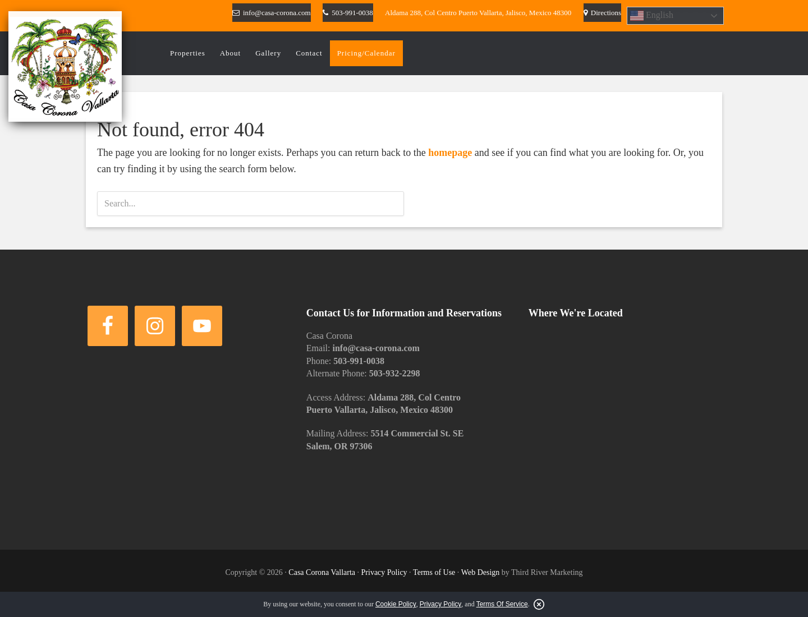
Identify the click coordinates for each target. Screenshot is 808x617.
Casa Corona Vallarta (321, 572)
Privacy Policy (384, 572)
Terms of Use (434, 572)
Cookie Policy (395, 604)
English (651, 15)
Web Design (480, 572)
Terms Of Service (502, 604)
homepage (450, 152)
